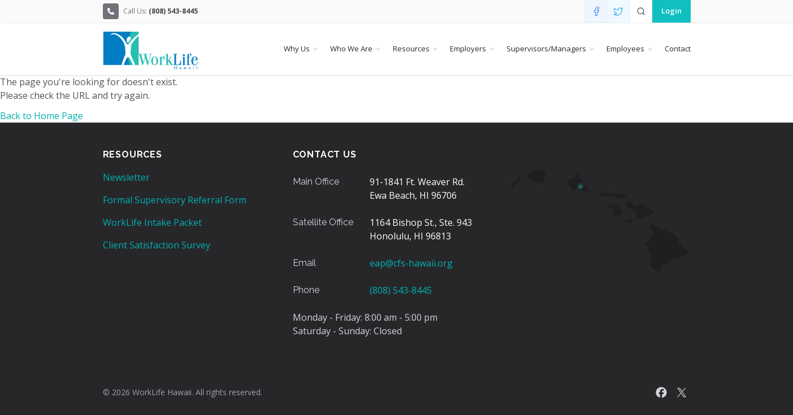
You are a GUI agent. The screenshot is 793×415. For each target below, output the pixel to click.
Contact (678, 48)
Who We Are (351, 48)
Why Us (297, 48)
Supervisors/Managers (546, 48)
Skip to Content (9, 9)
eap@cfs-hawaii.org (411, 263)
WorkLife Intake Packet (152, 222)
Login (671, 11)
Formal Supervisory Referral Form (174, 200)
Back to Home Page (41, 116)
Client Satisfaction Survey (156, 245)
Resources (411, 48)
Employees (625, 48)
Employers (468, 48)
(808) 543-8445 (401, 290)
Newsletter (126, 177)
